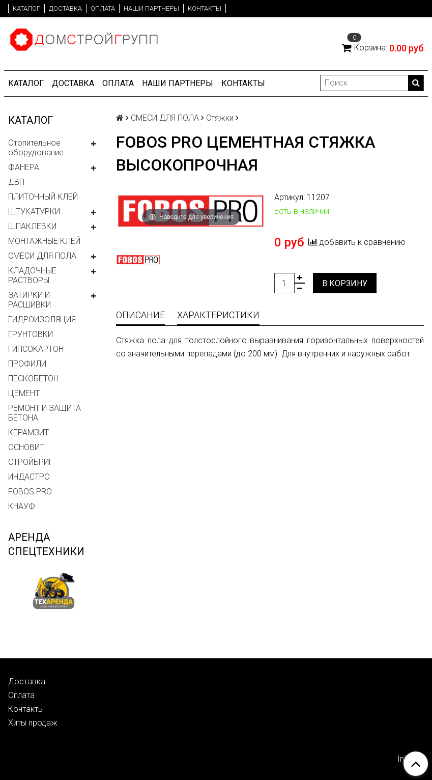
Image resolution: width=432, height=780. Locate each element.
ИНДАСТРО (29, 477)
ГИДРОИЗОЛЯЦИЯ (42, 319)
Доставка (65, 8)
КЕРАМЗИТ (28, 432)
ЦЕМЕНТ (24, 393)
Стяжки (220, 118)
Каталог (26, 8)
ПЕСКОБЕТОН (33, 378)
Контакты (204, 8)
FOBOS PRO (30, 491)
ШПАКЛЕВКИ (32, 226)
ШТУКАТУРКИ (34, 211)
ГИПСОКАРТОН (36, 349)
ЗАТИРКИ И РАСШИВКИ (29, 300)
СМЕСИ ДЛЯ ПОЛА (42, 256)
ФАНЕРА (23, 167)
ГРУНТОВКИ (30, 334)
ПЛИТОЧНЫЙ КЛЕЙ (43, 197)
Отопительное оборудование (36, 147)
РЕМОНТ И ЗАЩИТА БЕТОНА (44, 413)
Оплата (103, 8)
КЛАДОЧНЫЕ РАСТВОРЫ (32, 275)
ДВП (16, 182)
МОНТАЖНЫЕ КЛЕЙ (44, 241)
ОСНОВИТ (26, 447)
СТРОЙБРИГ (30, 462)
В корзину (344, 283)
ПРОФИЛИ (27, 364)
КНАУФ (21, 506)
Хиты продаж (32, 723)
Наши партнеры (151, 8)
